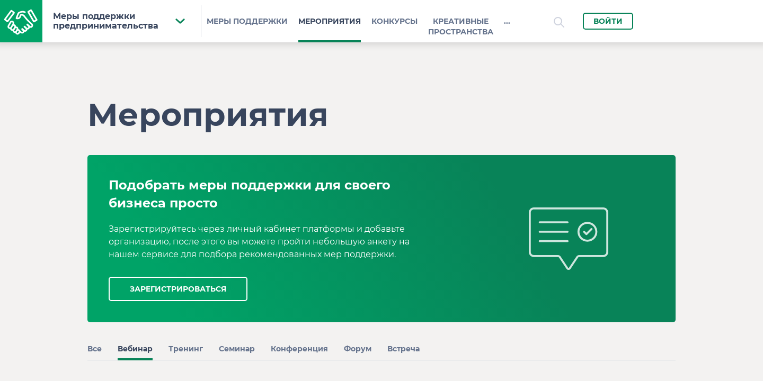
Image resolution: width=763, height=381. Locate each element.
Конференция (299, 348)
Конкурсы (394, 21)
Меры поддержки (247, 21)
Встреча (403, 348)
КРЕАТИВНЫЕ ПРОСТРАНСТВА (460, 26)
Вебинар (135, 348)
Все (94, 348)
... (507, 21)
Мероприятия (329, 21)
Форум (357, 348)
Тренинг (185, 348)
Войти (608, 21)
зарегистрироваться (178, 289)
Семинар (237, 348)
